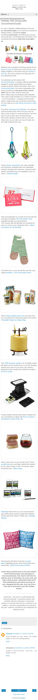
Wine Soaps (18, 468)
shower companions (13, 165)
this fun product (28, 417)
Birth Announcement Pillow (20, 565)
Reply (8, 641)
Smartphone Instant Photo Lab (12, 419)
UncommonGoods (7, 82)
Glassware (5, 512)
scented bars (5, 464)
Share (4, 623)
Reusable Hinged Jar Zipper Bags (14, 320)
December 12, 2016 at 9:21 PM (23, 633)
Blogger (22, 698)
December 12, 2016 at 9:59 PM (25, 648)
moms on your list (7, 69)
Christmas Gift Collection (17, 109)
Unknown (9, 633)
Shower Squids (12, 173)
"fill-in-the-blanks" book (24, 219)
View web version (19, 694)
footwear (9, 273)
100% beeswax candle (12, 363)
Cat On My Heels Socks (22, 273)
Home (19, 690)
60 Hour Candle (6, 371)
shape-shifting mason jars (15, 316)
